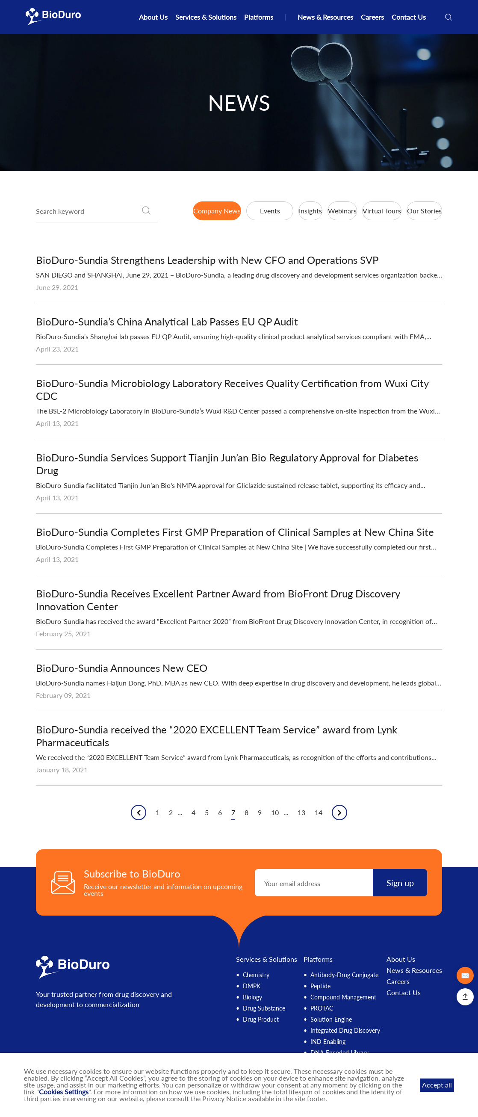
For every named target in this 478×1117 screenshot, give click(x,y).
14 (318, 812)
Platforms (258, 17)
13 (301, 812)
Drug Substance (264, 1008)
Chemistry (256, 974)
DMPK (251, 986)
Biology (252, 997)
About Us (153, 17)
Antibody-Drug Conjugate (344, 974)
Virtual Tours (382, 211)
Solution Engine (331, 1019)
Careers (372, 17)
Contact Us (409, 17)
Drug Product (261, 1019)
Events (270, 211)
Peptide (320, 986)
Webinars (342, 211)
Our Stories (424, 211)
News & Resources (325, 17)
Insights (310, 211)
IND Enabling (327, 1041)
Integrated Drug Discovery (345, 1030)
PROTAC (321, 1008)
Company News (217, 211)
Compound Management (343, 997)
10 (275, 812)
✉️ (465, 975)
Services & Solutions (205, 17)
